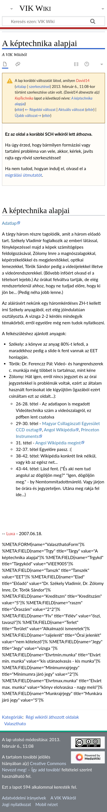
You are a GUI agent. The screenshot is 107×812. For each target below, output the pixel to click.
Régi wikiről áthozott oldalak (52, 717)
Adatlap (9, 223)
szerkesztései (39, 86)
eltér (19, 109)
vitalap (21, 86)
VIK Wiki (35, 8)
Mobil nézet (46, 804)
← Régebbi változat (40, 109)
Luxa (10, 533)
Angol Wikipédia (59, 429)
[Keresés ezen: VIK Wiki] (53, 21)
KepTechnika (24, 98)
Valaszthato (15, 723)
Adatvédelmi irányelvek (24, 797)
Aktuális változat (71, 109)
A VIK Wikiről (63, 797)
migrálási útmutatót (23, 175)
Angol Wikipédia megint (58, 442)
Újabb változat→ (28, 115)
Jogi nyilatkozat (16, 804)
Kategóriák (12, 717)
